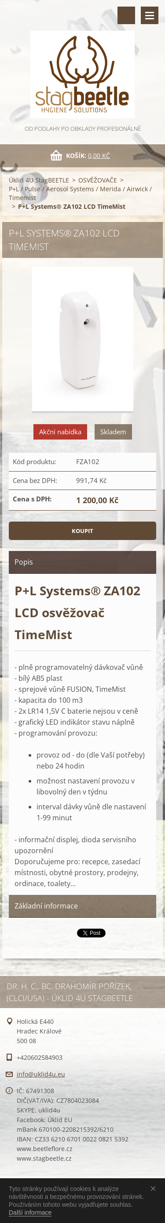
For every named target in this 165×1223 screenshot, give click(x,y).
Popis (24, 562)
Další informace (30, 1212)
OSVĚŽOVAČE (97, 180)
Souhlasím (155, 1188)
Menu (149, 15)
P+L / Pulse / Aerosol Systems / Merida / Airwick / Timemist (80, 193)
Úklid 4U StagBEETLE (39, 180)
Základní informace (46, 906)
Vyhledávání (126, 15)
